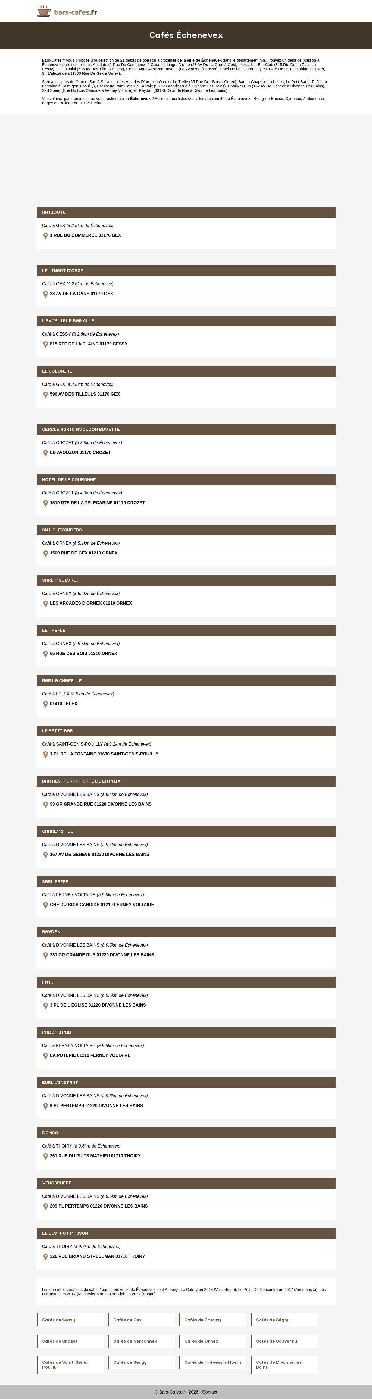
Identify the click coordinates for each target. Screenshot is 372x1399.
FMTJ (48, 982)
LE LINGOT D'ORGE (62, 271)
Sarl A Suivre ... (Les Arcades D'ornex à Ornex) (130, 82)
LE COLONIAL (57, 371)
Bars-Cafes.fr (53, 60)
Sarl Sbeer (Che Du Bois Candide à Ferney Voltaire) (87, 90)
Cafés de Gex (127, 1320)
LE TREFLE (53, 630)
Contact (209, 1392)
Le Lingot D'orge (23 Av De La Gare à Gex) (198, 64)
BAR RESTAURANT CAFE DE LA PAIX (81, 781)
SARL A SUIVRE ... (61, 580)
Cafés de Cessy (58, 1320)
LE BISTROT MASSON (65, 1233)
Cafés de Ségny (273, 1320)
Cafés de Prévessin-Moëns (213, 1362)
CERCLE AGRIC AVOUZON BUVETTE (81, 429)
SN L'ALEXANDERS (62, 530)
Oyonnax (293, 98)
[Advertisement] (186, 161)
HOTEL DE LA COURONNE (69, 480)
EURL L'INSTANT (60, 1082)
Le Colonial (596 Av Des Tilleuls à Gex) (90, 69)
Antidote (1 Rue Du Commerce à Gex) (126, 64)
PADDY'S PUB (56, 1032)
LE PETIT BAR (57, 731)
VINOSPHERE (56, 1183)
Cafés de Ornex (201, 1341)
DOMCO (50, 1133)
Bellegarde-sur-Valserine (81, 103)
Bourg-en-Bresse (268, 98)
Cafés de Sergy (130, 1362)
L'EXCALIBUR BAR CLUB (68, 321)
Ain (262, 60)
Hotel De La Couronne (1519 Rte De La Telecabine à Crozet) (273, 69)
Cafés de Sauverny (276, 1341)
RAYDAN (51, 932)
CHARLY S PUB (58, 831)
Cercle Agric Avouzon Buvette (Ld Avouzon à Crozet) (172, 69)
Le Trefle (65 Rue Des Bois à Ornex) (204, 82)
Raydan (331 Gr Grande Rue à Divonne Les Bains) (183, 90)
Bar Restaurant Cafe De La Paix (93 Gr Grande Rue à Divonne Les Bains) (161, 86)
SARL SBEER (55, 882)
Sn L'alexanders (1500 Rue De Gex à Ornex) (81, 73)
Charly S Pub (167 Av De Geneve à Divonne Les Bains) (276, 86)
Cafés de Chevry (203, 1320)
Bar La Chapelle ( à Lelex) (261, 82)
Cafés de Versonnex (135, 1341)
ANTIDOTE (54, 212)
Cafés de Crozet (59, 1341)
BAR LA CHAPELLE (62, 681)
